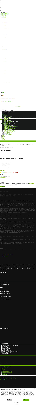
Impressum (15, 402)
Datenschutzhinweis (20, 402)
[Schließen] (34, 388)
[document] (18, 394)
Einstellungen (9, 399)
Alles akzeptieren (26, 399)
